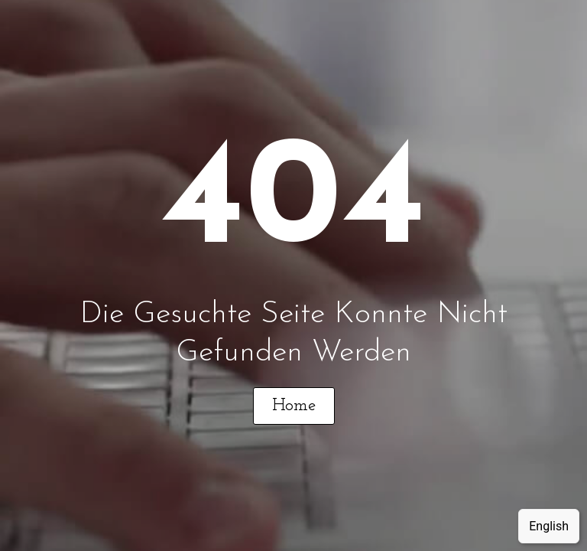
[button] (294, 406)
